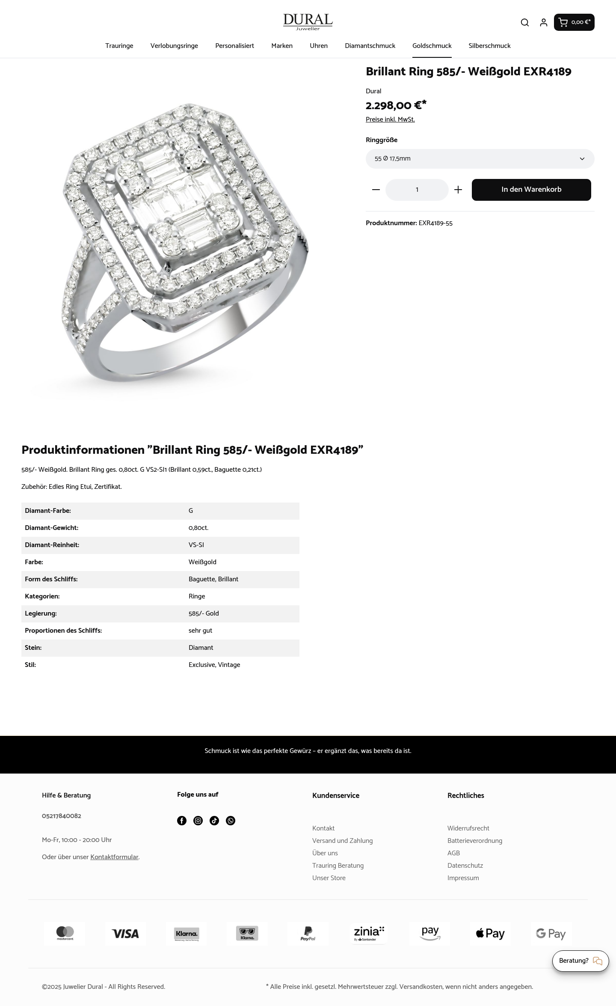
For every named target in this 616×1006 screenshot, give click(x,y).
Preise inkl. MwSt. (393, 119)
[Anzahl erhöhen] (458, 190)
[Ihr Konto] (544, 22)
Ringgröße (383, 140)
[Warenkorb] (574, 22)
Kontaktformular (118, 857)
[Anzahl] (417, 190)
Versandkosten (422, 987)
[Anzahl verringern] (376, 190)
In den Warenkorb (532, 189)
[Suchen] (525, 22)
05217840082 (63, 816)
